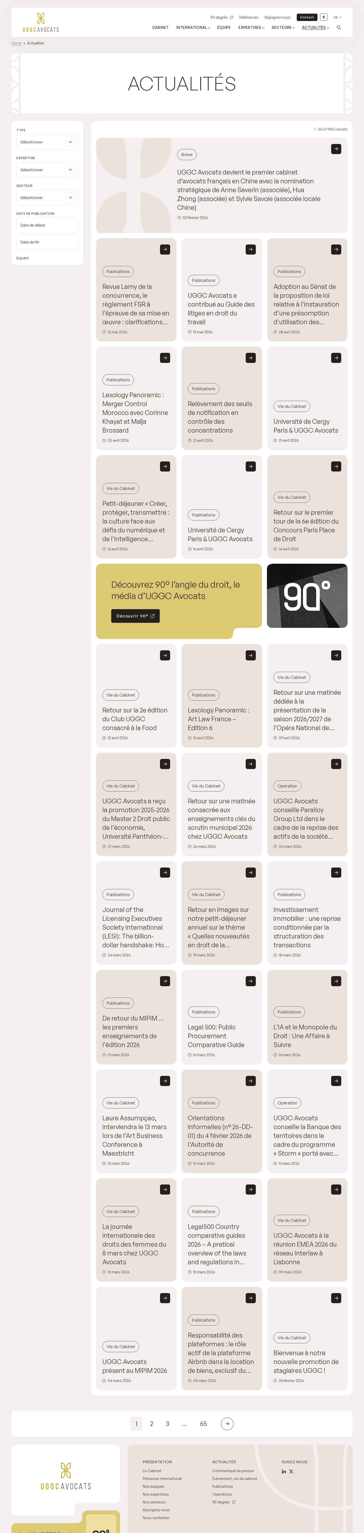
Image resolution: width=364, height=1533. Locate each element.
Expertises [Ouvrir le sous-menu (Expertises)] (250, 27)
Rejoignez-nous (277, 17)
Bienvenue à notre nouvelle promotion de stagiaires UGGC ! (306, 1361)
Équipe (224, 27)
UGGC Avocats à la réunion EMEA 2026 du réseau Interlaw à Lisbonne (305, 1248)
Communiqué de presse (233, 1470)
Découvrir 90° (132, 616)
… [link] (184, 1423)
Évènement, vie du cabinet (234, 1478)
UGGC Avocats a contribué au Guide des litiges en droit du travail (221, 308)
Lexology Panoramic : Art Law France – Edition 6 (218, 719)
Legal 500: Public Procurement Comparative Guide (216, 1036)
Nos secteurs (154, 1502)
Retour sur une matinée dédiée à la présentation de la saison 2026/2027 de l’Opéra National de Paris (307, 710)
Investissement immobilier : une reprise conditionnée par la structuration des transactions (307, 927)
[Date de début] (47, 225)
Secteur (24, 186)
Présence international (162, 1478)
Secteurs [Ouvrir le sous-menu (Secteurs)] (282, 27)
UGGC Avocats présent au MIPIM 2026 (134, 1366)
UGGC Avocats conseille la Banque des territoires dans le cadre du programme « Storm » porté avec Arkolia (307, 1136)
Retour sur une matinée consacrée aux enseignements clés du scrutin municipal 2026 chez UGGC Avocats (221, 818)
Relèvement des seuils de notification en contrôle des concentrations (220, 417)
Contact (307, 17)
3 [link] (167, 1423)
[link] (227, 1424)
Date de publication (35, 213)
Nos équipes (153, 1486)
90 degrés (219, 17)
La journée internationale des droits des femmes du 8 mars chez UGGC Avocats (134, 1244)
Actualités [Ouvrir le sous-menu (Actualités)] (314, 27)
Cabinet (160, 27)
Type (21, 130)
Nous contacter (156, 1517)
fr (336, 17)
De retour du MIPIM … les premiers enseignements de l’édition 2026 (133, 1031)
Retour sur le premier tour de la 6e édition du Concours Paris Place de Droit (306, 525)
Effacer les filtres (31, 284)
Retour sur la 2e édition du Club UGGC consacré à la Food (135, 719)
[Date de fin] (47, 242)
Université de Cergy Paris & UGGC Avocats (306, 425)
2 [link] (151, 1423)
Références (248, 17)
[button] (47, 142)
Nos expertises (156, 1494)
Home (16, 43)
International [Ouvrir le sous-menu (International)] (191, 27)
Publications (222, 1486)
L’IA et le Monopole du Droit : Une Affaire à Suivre (305, 1036)
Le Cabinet (152, 1470)
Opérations (222, 1494)
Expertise (25, 158)
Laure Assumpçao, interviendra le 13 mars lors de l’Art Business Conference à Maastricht (134, 1135)
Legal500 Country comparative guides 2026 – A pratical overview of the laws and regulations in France (217, 1244)
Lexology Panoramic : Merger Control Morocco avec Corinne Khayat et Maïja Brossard (135, 412)
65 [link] (203, 1423)
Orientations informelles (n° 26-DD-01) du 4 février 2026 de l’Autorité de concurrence (220, 1135)
